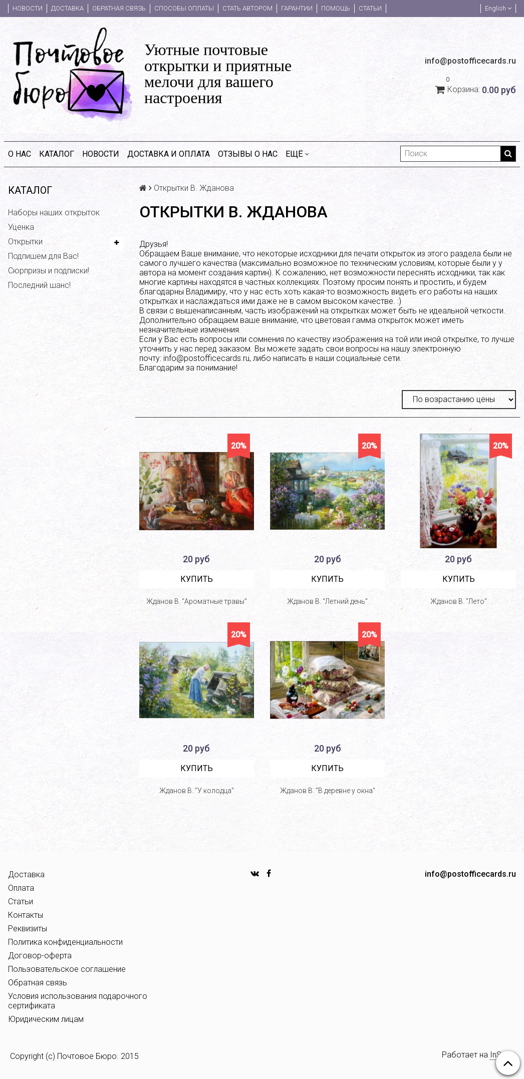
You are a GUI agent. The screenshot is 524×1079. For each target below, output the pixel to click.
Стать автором (247, 8)
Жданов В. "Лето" (458, 601)
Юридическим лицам (46, 1019)
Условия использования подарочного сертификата (77, 1000)
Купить (196, 579)
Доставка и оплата (168, 154)
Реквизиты (27, 928)
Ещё (297, 154)
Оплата (21, 888)
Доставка (67, 8)
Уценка (21, 227)
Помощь (335, 8)
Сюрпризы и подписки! (48, 270)
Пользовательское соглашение (67, 969)
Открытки (25, 241)
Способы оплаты (184, 8)
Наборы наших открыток (54, 212)
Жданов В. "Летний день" (327, 601)
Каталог (56, 154)
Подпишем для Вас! (43, 256)
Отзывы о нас (248, 154)
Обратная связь (119, 8)
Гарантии (297, 8)
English (498, 8)
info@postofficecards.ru (206, 358)
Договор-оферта (40, 955)
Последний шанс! (39, 285)
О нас (19, 154)
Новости (28, 8)
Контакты (25, 915)
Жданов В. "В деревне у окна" (327, 791)
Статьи (370, 8)
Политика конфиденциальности (65, 942)
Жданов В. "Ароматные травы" (196, 601)
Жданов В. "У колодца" (196, 791)
